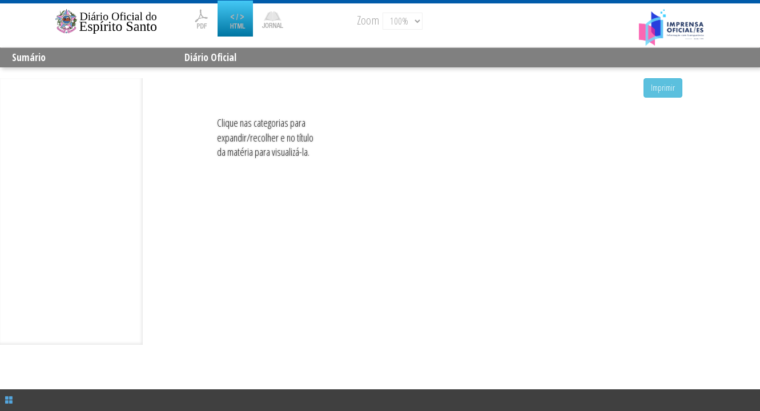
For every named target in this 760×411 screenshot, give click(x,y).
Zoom (368, 20)
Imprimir (663, 87)
